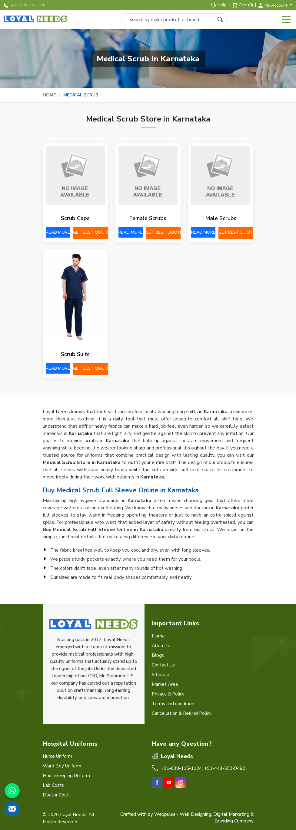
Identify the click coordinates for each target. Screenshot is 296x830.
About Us (161, 646)
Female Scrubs (147, 218)
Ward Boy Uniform (62, 766)
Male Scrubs (221, 218)
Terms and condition (173, 704)
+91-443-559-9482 (224, 768)
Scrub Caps (75, 218)
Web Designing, (196, 814)
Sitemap (160, 675)
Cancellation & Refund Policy (181, 713)
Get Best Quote (91, 232)
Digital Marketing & (233, 814)
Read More (58, 232)
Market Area (165, 684)
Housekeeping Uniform (66, 776)
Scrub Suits (75, 354)
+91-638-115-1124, (24, 5)
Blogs (158, 655)
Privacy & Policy (168, 694)
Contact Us (163, 665)
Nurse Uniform (57, 756)
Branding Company (234, 821)
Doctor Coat (56, 795)
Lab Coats (53, 785)
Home (49, 95)
